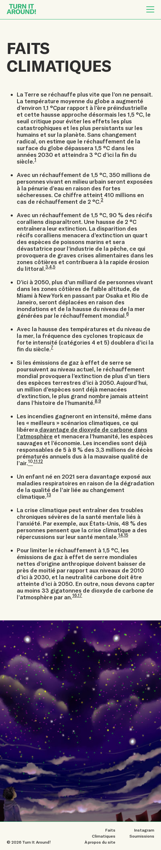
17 (79, 595)
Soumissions (141, 836)
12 (40, 461)
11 (36, 461)
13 (48, 494)
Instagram (144, 830)
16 (74, 595)
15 (126, 535)
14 (120, 535)
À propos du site (100, 842)
